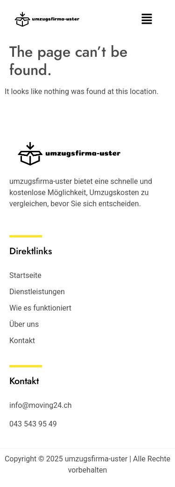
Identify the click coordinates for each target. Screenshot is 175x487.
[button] (147, 19)
